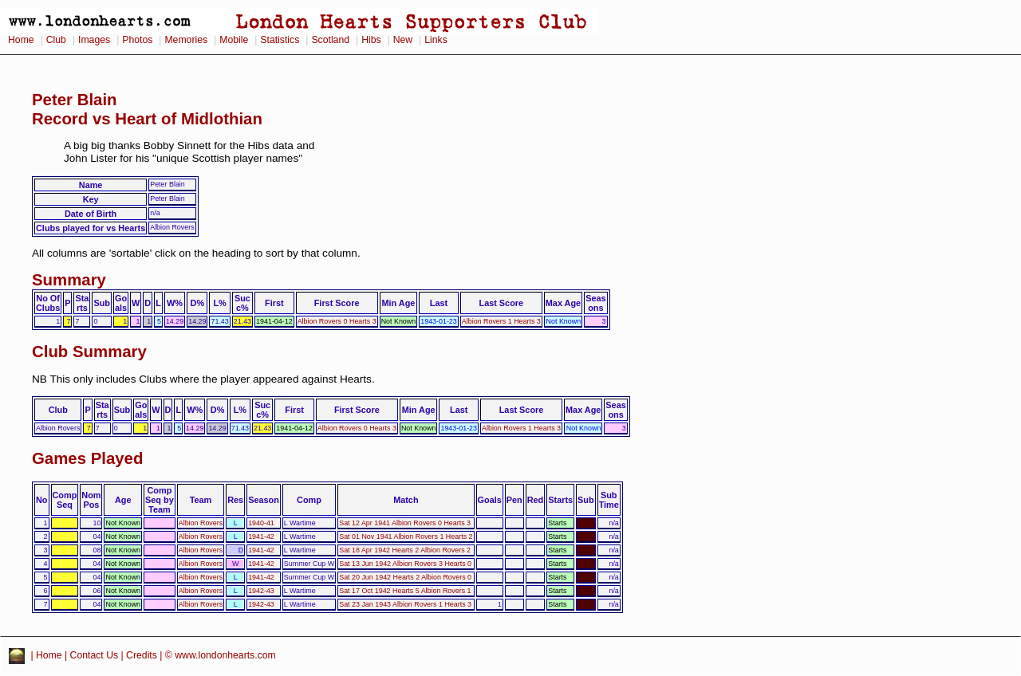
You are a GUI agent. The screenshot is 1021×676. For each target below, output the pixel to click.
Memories (185, 39)
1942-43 (261, 591)
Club (56, 39)
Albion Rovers (201, 523)
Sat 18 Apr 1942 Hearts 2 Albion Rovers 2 (405, 550)
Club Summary (89, 351)
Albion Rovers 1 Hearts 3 (501, 321)
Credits (141, 655)
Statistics (279, 39)
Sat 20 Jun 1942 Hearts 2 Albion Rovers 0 (405, 577)
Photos (137, 39)
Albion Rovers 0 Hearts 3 (337, 321)
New (402, 39)
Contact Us (94, 655)
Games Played (87, 458)
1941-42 (261, 536)
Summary (69, 280)
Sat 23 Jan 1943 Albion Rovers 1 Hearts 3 (405, 604)
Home (21, 39)
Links (435, 39)
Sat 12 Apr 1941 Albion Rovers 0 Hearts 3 (405, 523)
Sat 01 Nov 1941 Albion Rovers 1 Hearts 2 (405, 536)
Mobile (233, 39)
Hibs (370, 39)
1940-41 (261, 523)
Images (94, 39)
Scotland (330, 39)
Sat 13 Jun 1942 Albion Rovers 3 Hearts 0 (405, 564)
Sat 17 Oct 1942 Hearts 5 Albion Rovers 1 (405, 591)
